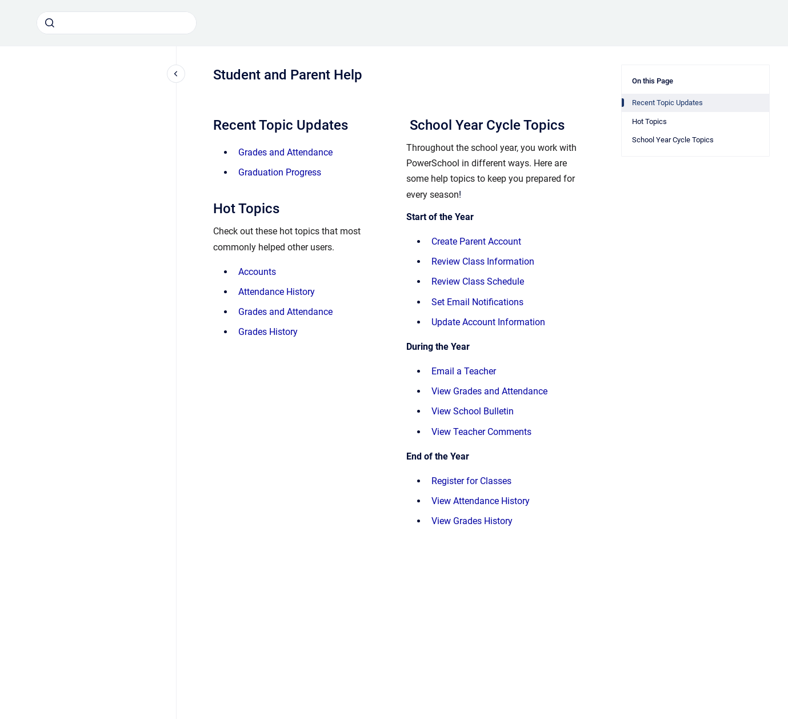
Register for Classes (471, 481)
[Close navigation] (176, 74)
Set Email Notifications (477, 302)
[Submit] (50, 23)
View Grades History (472, 521)
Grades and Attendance (285, 152)
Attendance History (276, 291)
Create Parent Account (476, 241)
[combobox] (116, 23)
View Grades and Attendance (489, 391)
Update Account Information (488, 322)
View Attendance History (480, 501)
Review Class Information (482, 261)
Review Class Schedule (477, 281)
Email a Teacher (463, 371)
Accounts (257, 271)
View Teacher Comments (481, 431)
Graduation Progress (279, 172)
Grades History (268, 331)
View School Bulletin (472, 411)
